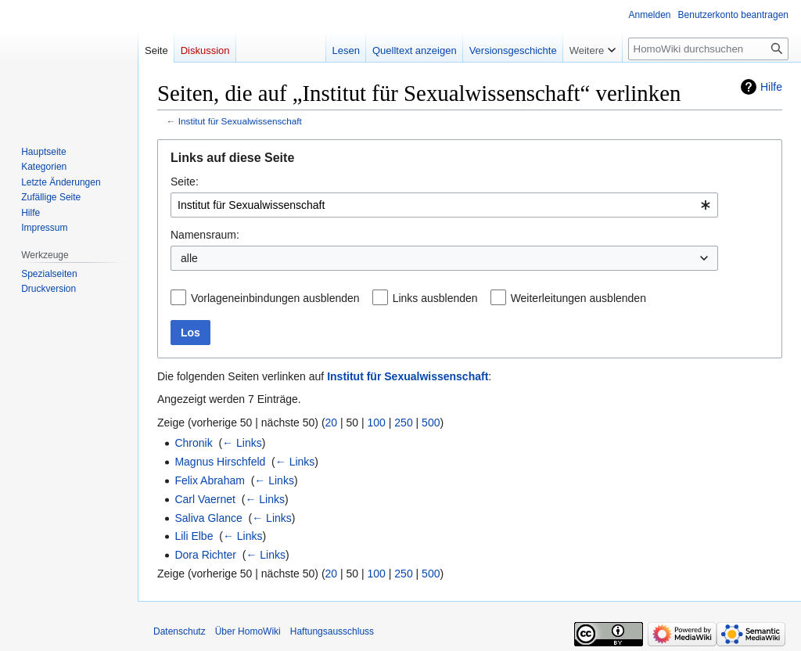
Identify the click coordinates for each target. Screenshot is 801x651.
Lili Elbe (193, 536)
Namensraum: (205, 234)
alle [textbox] (189, 258)
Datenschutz (179, 631)
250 (403, 422)
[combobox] (444, 205)
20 (331, 422)
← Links (242, 443)
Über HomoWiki (248, 631)
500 (431, 422)
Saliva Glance (208, 518)
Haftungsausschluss (332, 631)
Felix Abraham (209, 480)
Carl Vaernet (204, 499)
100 (377, 422)
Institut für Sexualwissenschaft (240, 121)
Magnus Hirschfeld (219, 461)
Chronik (193, 443)
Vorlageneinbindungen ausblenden (275, 298)
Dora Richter (205, 554)
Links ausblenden (435, 298)
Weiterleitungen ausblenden (578, 298)
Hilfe (771, 87)
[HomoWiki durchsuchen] (708, 49)
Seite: (185, 181)
